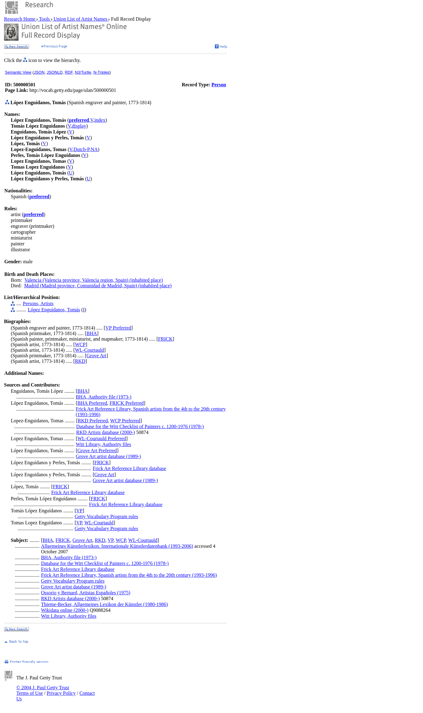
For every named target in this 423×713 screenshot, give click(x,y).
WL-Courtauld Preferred (101, 438)
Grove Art (96, 355)
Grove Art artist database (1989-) (108, 456)
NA (94, 149)
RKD (80, 361)
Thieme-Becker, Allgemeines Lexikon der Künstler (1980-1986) (104, 604)
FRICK (165, 339)
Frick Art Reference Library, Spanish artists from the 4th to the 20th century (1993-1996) (129, 575)
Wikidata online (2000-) (64, 610)
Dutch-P (81, 149)
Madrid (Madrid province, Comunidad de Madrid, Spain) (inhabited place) (98, 285)
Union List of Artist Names (80, 19)
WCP (80, 344)
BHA (92, 333)
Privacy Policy (61, 693)
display (79, 126)
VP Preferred (118, 327)
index (99, 120)
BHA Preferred (92, 403)
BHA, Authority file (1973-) (103, 397)
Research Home (20, 19)
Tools (44, 19)
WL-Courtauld (89, 350)
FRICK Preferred (126, 403)
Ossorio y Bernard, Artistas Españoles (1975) (85, 592)
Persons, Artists (38, 303)
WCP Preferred (125, 420)
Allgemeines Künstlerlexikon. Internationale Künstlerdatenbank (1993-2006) (117, 546)
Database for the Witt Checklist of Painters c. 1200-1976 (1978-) (140, 426)
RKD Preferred (93, 420)
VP (79, 510)
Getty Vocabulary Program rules (106, 516)
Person (219, 84)
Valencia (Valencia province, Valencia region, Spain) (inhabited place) (93, 280)
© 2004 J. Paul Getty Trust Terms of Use (42, 690)
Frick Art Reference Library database (129, 468)
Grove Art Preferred (97, 450)
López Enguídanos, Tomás (54, 309)
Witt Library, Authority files (103, 444)
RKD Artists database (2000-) (105, 432)
